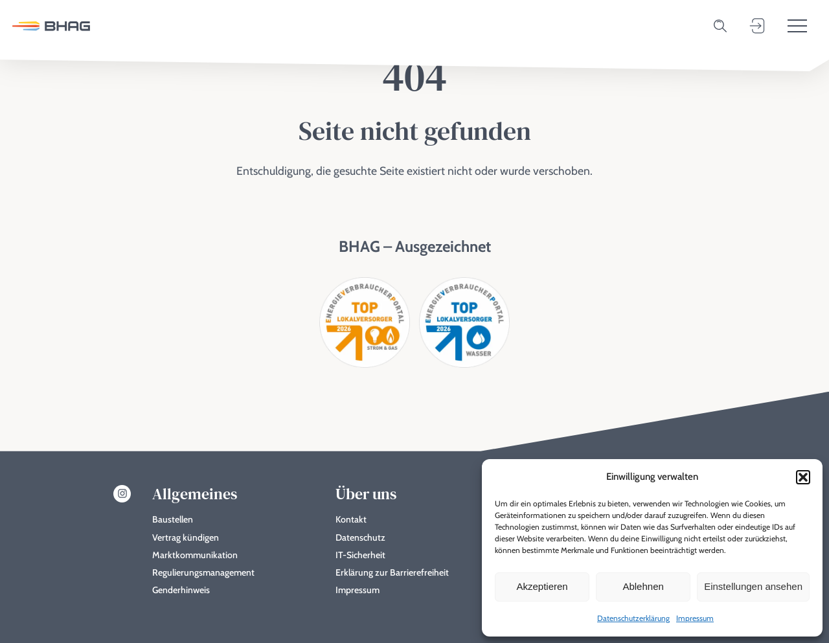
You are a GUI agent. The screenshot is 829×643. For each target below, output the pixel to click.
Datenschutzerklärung (633, 618)
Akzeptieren (541, 586)
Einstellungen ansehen (753, 586)
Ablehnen (642, 586)
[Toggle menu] (797, 25)
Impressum (695, 618)
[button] (803, 477)
